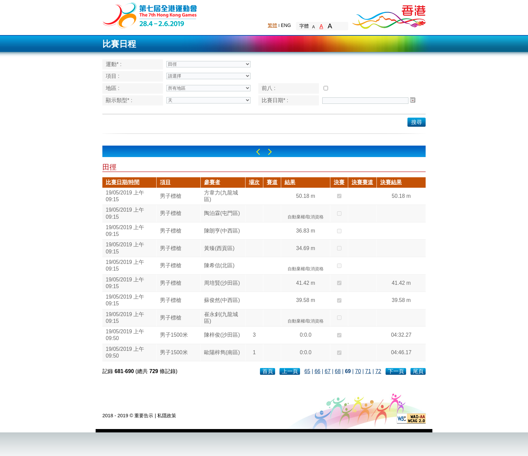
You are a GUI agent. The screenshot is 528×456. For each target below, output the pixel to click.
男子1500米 (174, 335)
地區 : (113, 88)
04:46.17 (401, 352)
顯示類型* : (119, 100)
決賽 (339, 182)
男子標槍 (171, 196)
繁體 (272, 25)
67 (327, 371)
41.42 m (305, 283)
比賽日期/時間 (122, 182)
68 (337, 371)
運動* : (114, 64)
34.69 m (305, 248)
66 (317, 371)
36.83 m (305, 231)
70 (358, 371)
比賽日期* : (275, 100)
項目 (165, 182)
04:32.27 (401, 335)
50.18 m (305, 196)
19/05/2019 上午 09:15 (125, 196)
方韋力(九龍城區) (221, 196)
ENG (286, 25)
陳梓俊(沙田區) (222, 335)
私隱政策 (166, 415)
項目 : (113, 76)
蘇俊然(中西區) (222, 300)
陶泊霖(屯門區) (222, 213)
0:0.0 (305, 335)
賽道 (272, 182)
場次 (254, 182)
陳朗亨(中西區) (222, 231)
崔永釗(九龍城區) (221, 317)
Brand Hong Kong (389, 15)
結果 (290, 182)
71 (368, 371)
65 (307, 371)
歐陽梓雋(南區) (222, 352)
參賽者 (212, 182)
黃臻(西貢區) (219, 248)
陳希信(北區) (219, 265)
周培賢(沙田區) (222, 283)
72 (378, 371)
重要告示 (143, 415)
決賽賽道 (362, 182)
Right (270, 151)
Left (258, 151)
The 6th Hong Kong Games (150, 15)
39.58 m (305, 300)
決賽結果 (391, 182)
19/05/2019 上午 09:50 (125, 335)
